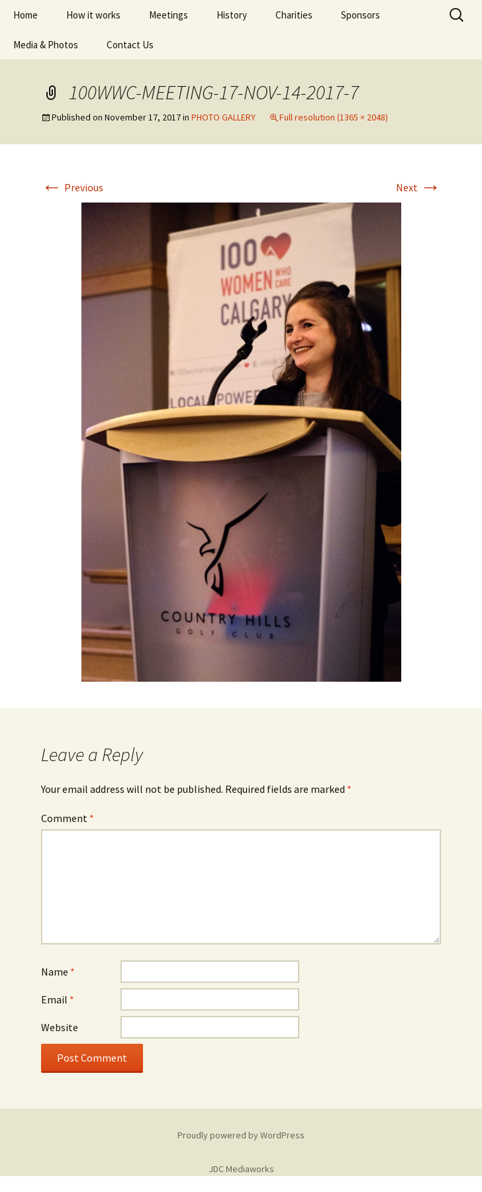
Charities (294, 15)
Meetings (168, 15)
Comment (67, 818)
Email (57, 999)
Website (59, 1027)
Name (58, 971)
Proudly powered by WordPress (241, 1135)
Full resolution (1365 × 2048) (333, 117)
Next (418, 187)
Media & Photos (45, 44)
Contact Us (130, 44)
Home (25, 15)
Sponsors (360, 15)
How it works (93, 15)
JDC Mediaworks (241, 1169)
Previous (72, 187)
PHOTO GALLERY (223, 117)
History (232, 15)
